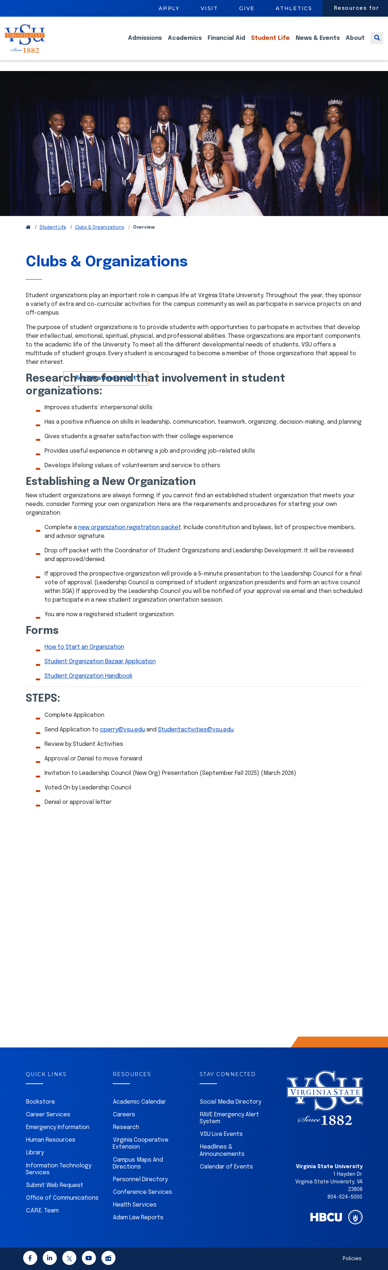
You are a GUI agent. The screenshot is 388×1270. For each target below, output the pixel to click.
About (355, 44)
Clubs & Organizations (99, 227)
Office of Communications (62, 1198)
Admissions (145, 44)
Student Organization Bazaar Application (100, 662)
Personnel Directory (140, 1179)
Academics (185, 44)
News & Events (318, 44)
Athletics (294, 8)
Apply (169, 8)
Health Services (135, 1205)
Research (126, 1127)
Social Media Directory (230, 1102)
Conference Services (142, 1192)
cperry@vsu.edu (122, 730)
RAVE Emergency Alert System (229, 1118)
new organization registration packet (129, 527)
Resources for (356, 8)
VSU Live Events (221, 1134)
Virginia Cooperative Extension (140, 1143)
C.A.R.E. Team (42, 1211)
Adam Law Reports (138, 1218)
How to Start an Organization (84, 647)
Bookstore (40, 1102)
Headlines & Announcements (222, 1150)
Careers (124, 1115)
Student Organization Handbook (89, 676)
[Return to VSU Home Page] (28, 227)
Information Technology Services (58, 1169)
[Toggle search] (377, 44)
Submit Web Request (54, 1185)
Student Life (270, 44)
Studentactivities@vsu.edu (196, 730)
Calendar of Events (226, 1167)
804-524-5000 (344, 1197)
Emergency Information (57, 1127)
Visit (209, 8)
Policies (352, 1258)
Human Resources (50, 1140)
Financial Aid (226, 44)
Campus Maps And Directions (138, 1163)
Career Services (48, 1115)
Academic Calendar (139, 1102)
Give (247, 8)
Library (35, 1153)
